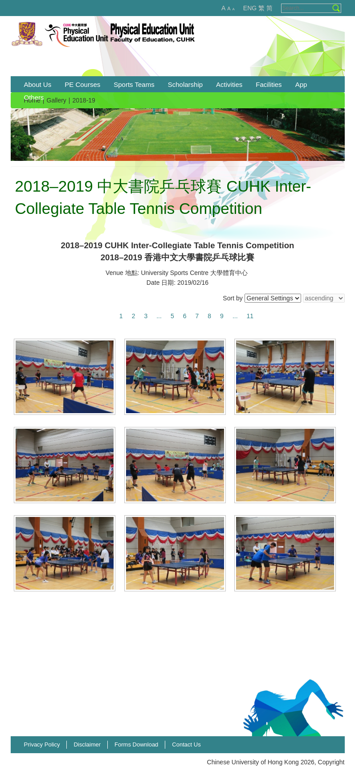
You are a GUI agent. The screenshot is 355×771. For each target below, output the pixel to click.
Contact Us (186, 744)
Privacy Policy (42, 744)
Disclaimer (87, 744)
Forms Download (136, 744)
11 (250, 316)
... (159, 316)
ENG (250, 8)
